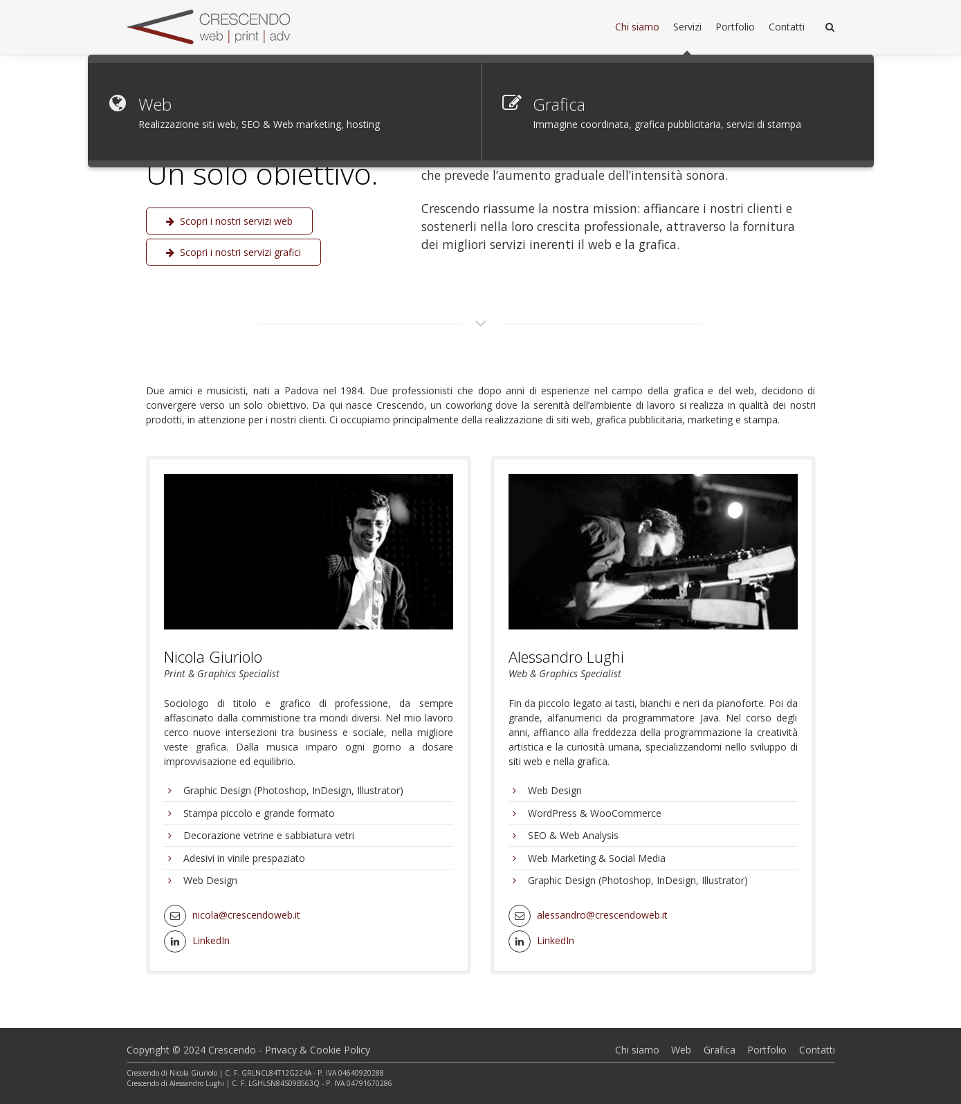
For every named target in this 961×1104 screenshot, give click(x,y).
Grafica (719, 1049)
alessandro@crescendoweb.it (602, 914)
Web (681, 1049)
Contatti (817, 1049)
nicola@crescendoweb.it (246, 914)
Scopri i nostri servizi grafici (233, 252)
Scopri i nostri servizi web (229, 221)
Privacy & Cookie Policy (317, 1049)
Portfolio (767, 1049)
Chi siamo (637, 1049)
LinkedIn (211, 940)
